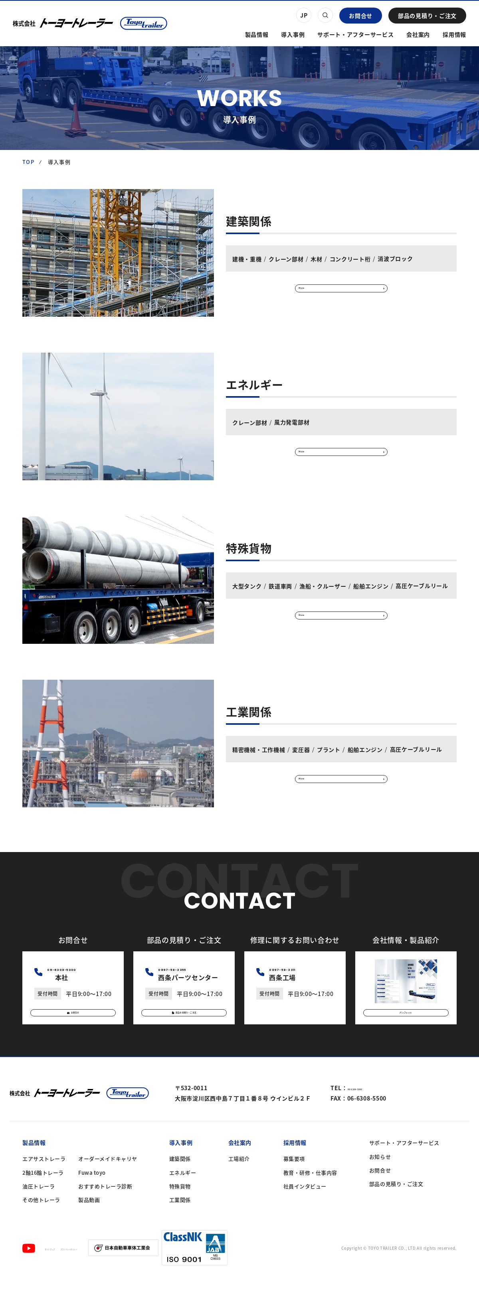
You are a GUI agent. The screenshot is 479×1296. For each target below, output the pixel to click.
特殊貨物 (180, 1201)
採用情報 (454, 34)
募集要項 (294, 1174)
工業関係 (180, 1214)
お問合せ (360, 16)
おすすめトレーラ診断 (105, 1201)
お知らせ (380, 1171)
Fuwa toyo (92, 1187)
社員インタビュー (305, 1201)
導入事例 (293, 34)
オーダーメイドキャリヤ (107, 1174)
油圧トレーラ (38, 1201)
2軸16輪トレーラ (43, 1187)
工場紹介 (239, 1174)
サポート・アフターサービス (355, 34)
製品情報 (257, 34)
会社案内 (418, 34)
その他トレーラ (41, 1214)
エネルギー (182, 1187)
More (313, 288)
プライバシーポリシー (110, 1262)
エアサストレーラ (43, 1174)
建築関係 (180, 1174)
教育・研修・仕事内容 (310, 1187)
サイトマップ (61, 1262)
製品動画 (89, 1214)
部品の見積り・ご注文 (427, 16)
